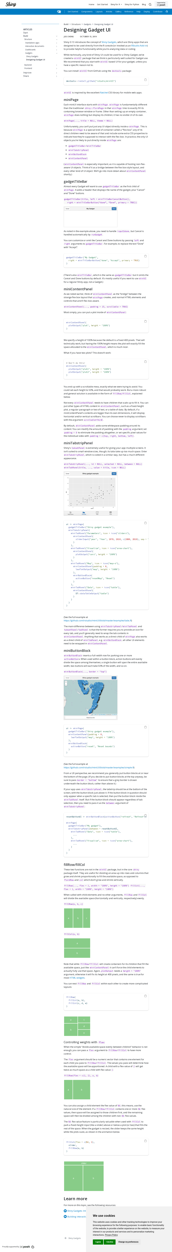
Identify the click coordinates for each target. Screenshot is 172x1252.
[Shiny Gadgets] (72, 1238)
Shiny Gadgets (109, 42)
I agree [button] (98, 1242)
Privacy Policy (111, 1235)
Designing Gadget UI (103, 24)
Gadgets (87, 24)
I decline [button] (109, 1242)
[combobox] (150, 4)
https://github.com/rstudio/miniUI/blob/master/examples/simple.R (99, 767)
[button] (116, 4)
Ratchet (104, 92)
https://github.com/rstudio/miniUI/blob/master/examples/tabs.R (97, 620)
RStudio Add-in (139, 45)
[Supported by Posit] (161, 4)
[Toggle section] (56, 36)
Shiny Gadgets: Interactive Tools (82, 1210)
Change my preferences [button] (128, 1242)
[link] (111, 1235)
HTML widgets (77, 977)
